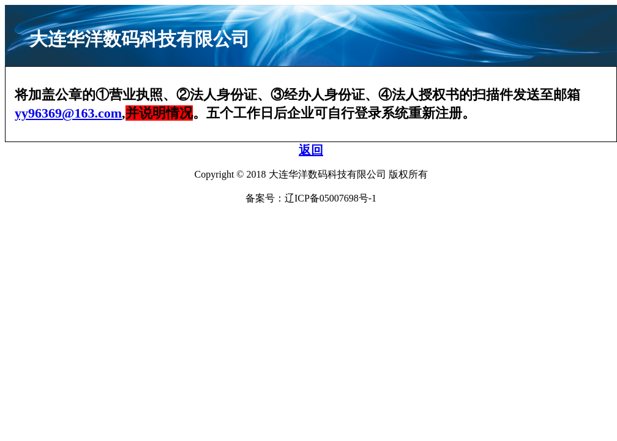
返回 (311, 150)
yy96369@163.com (68, 113)
